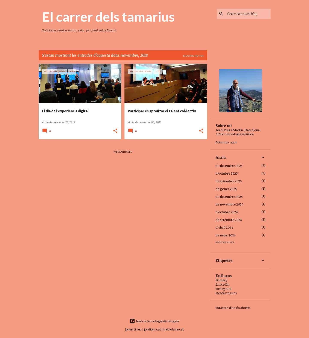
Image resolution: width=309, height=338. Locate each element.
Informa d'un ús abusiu (233, 308)
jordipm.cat (152, 329)
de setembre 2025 (229, 181)
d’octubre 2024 (227, 212)
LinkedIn (222, 284)
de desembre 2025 (229, 166)
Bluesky (221, 280)
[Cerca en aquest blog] (248, 14)
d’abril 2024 (224, 228)
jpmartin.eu (133, 329)
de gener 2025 (226, 189)
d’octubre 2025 (227, 173)
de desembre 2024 (229, 197)
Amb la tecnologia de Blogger (154, 321)
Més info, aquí (226, 142)
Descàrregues (226, 293)
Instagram (224, 289)
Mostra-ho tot (193, 55)
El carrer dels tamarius (108, 16)
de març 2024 (226, 235)
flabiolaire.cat (173, 329)
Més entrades (123, 151)
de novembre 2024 (230, 204)
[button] (115, 131)
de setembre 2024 (229, 220)
